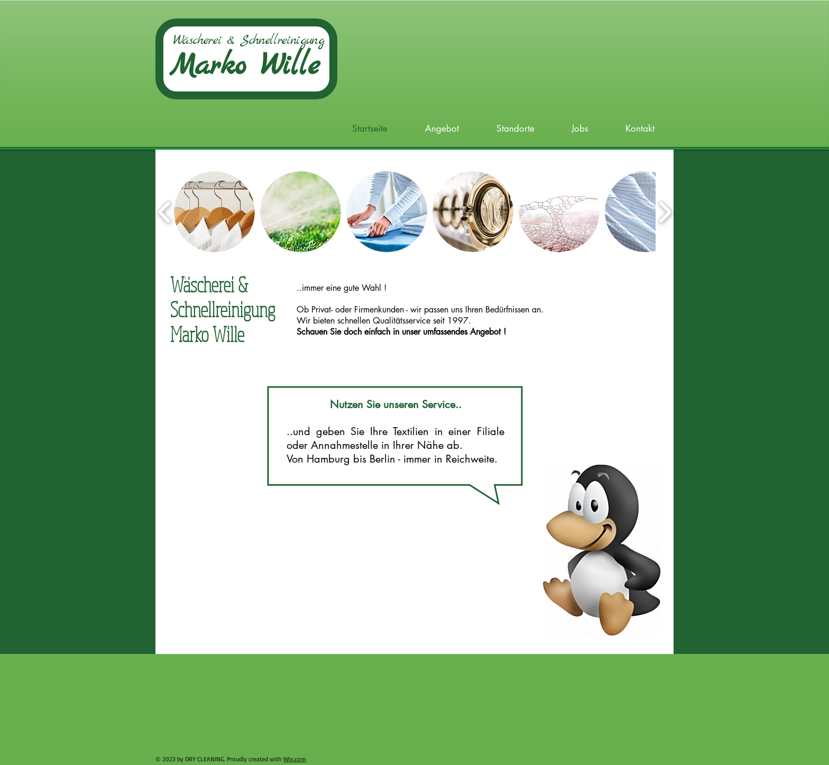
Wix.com (294, 759)
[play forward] (665, 212)
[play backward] (165, 212)
